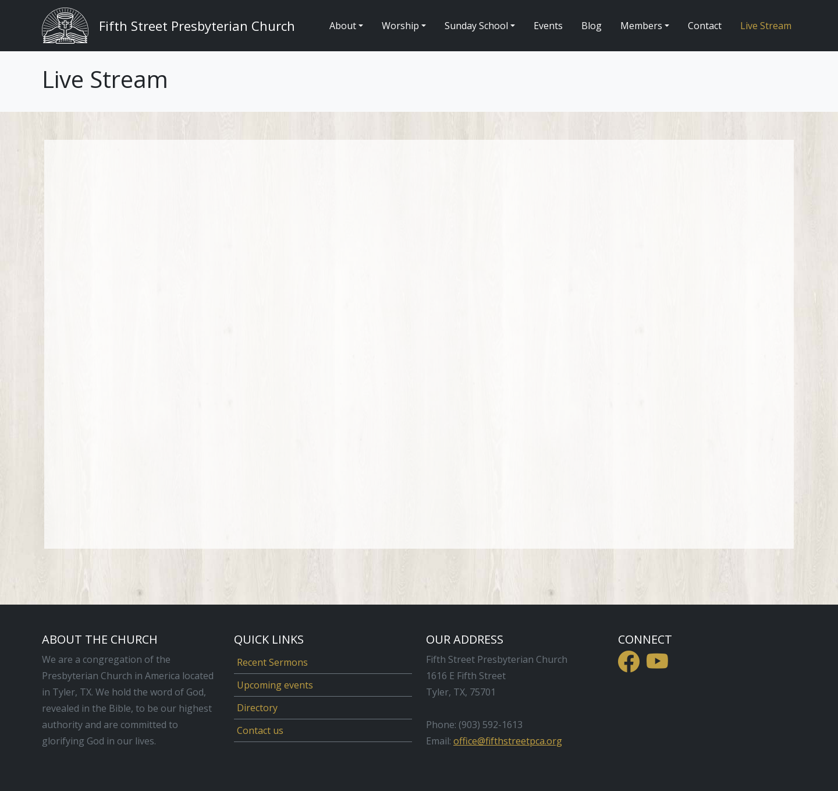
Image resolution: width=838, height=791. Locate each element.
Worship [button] (400, 25)
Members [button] (641, 25)
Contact (705, 25)
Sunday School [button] (476, 25)
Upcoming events (275, 685)
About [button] (342, 25)
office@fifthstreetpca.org (507, 740)
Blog (591, 25)
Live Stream (765, 25)
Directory (257, 707)
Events (548, 25)
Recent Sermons (272, 662)
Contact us (260, 730)
